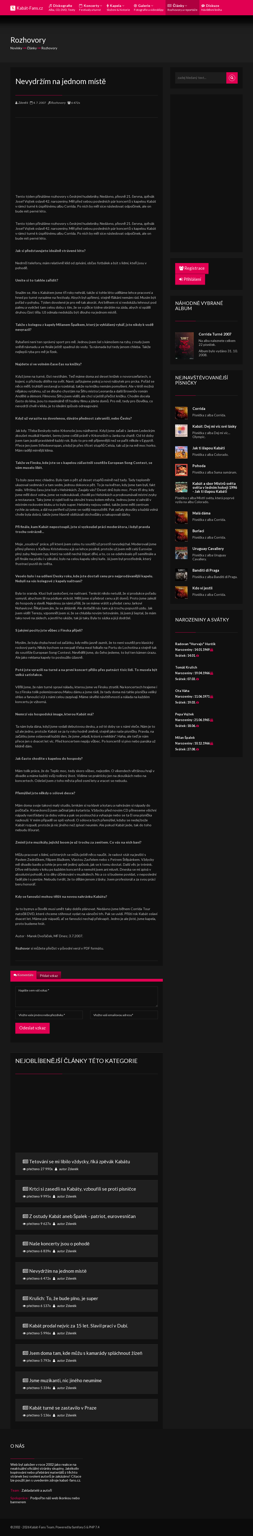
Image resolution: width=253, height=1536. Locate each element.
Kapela (118, 7)
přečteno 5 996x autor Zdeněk (86, 1329)
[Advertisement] (86, 152)
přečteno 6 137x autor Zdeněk (86, 1301)
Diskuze (211, 7)
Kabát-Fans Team (42, 1527)
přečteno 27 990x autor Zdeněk (86, 1165)
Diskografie (62, 7)
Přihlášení (190, 279)
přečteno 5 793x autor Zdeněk (86, 1356)
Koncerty (90, 7)
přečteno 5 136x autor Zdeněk (86, 1411)
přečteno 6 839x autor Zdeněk (86, 1247)
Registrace (192, 268)
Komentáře (23, 975)
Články (182, 7)
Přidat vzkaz (49, 976)
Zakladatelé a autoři (36, 1490)
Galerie (149, 7)
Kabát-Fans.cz (30, 8)
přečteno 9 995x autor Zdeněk (86, 1192)
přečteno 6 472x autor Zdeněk (86, 1274)
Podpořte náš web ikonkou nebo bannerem (45, 1500)
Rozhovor (22, 948)
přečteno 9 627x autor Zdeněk (86, 1219)
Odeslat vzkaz (32, 1027)
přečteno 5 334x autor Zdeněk (86, 1383)
